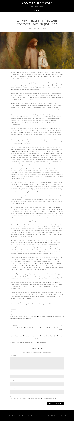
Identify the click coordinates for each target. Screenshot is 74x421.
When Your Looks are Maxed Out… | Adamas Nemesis (31, 342)
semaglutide (13, 318)
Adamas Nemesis (37, 3)
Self (25, 14)
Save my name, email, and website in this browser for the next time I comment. (33, 398)
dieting (42, 316)
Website (13, 389)
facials (46, 316)
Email (12, 381)
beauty (18, 316)
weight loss (29, 318)
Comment (14, 355)
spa (24, 318)
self (63, 316)
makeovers (58, 316)
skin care (20, 318)
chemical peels (28, 316)
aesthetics (13, 316)
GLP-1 (53, 316)
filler (49, 316)
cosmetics (36, 316)
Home (19, 14)
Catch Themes (62, 415)
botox (22, 316)
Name (12, 373)
